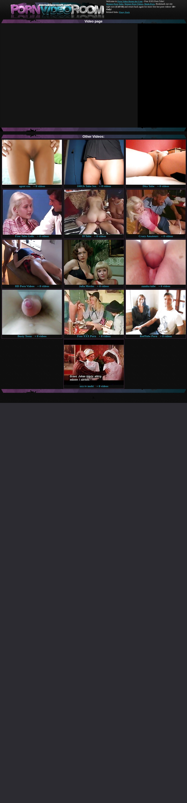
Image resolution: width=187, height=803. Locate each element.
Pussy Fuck (124, 12)
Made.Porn (149, 4)
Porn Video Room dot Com (129, 1)
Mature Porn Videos (134, 4)
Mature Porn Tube (114, 4)
